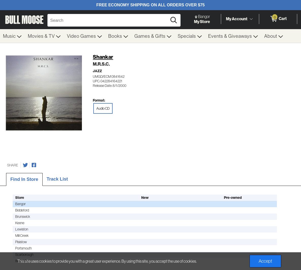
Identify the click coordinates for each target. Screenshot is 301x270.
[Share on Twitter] (25, 165)
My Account (236, 18)
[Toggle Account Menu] (251, 19)
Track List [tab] (57, 179)
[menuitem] (12, 36)
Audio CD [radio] (103, 108)
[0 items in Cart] (278, 19)
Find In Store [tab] (24, 179)
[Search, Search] (108, 20)
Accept (265, 261)
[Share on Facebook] (34, 165)
